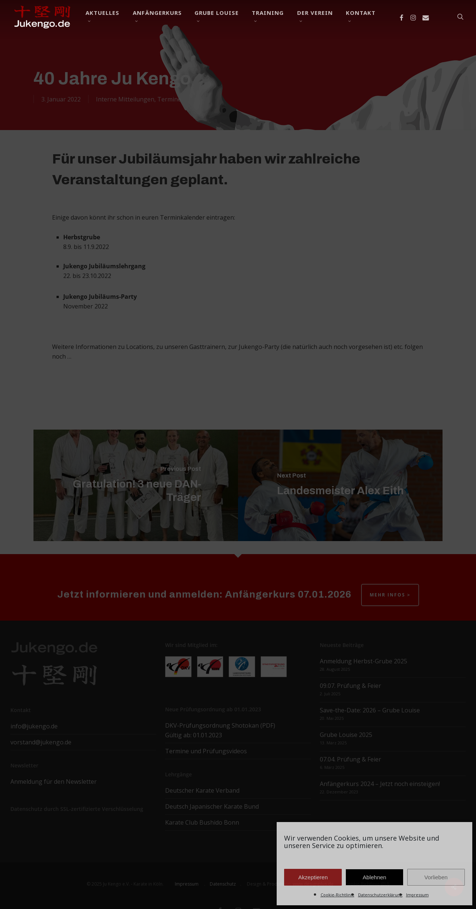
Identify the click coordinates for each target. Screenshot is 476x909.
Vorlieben (436, 877)
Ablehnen (374, 877)
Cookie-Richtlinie (337, 894)
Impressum (417, 894)
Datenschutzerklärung (380, 894)
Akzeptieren (313, 877)
